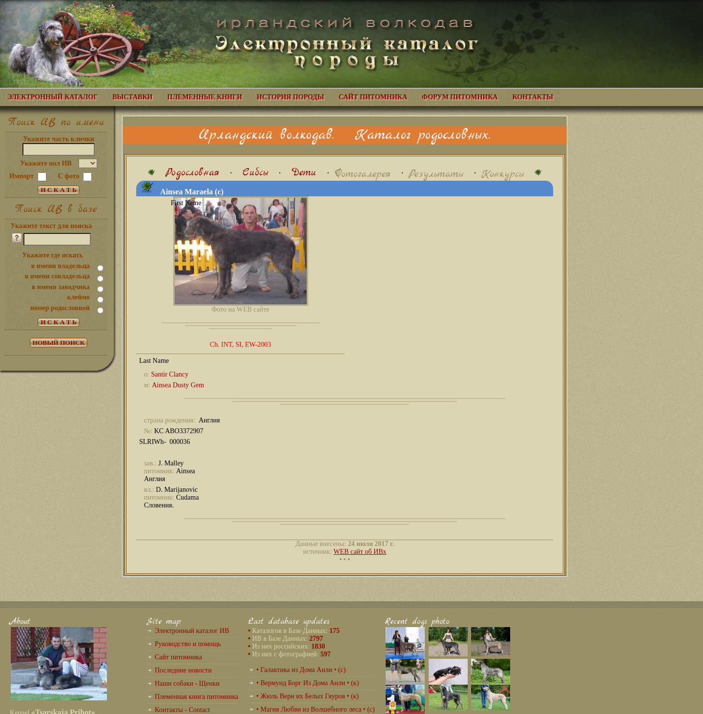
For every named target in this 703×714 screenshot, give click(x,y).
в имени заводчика (61, 287)
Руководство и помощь (188, 644)
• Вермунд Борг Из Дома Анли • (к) (307, 683)
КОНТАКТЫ (532, 97)
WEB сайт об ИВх (359, 551)
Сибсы (255, 172)
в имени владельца (60, 266)
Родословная (192, 172)
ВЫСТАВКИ (132, 97)
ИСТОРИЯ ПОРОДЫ (290, 97)
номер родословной (60, 308)
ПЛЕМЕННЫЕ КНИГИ (204, 97)
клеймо (78, 297)
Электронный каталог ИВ (192, 630)
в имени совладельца (57, 276)
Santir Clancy (169, 374)
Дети (303, 172)
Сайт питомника (178, 657)
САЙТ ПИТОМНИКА (373, 97)
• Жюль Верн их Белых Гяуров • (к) (307, 696)
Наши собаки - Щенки (187, 683)
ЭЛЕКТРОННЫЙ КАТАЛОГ (52, 97)
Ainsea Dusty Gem (178, 385)
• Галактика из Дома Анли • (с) (301, 669)
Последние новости (183, 670)
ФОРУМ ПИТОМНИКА (459, 97)
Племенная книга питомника (196, 696)
